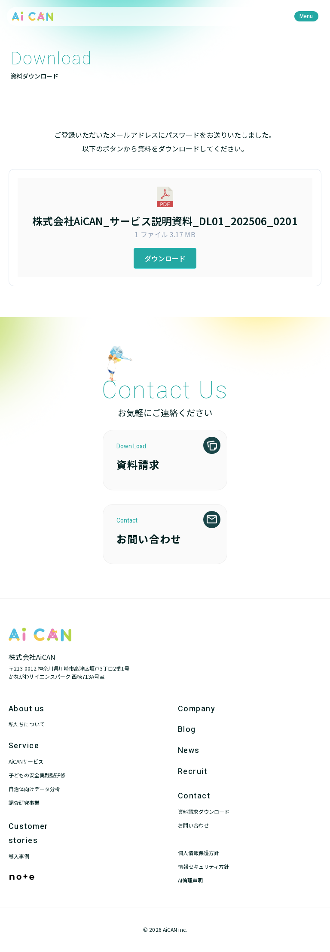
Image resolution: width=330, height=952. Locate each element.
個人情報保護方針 (198, 852)
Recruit (192, 771)
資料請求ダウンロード (203, 811)
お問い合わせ (193, 825)
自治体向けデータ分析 (34, 788)
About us (27, 709)
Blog (187, 729)
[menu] (306, 16)
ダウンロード (165, 258)
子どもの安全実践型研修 (37, 775)
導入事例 (19, 856)
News (189, 750)
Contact (194, 796)
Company (196, 709)
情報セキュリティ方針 (203, 866)
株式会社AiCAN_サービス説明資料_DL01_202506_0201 (164, 220)
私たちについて (27, 724)
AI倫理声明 (190, 880)
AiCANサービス (26, 761)
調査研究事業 (24, 802)
